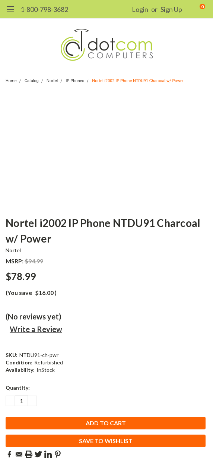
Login (140, 9)
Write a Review (36, 329)
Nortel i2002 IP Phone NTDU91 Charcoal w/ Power (138, 80)
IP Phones (75, 80)
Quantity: (18, 387)
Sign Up (171, 9)
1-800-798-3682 (44, 9)
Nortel (52, 80)
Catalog (32, 80)
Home (11, 80)
